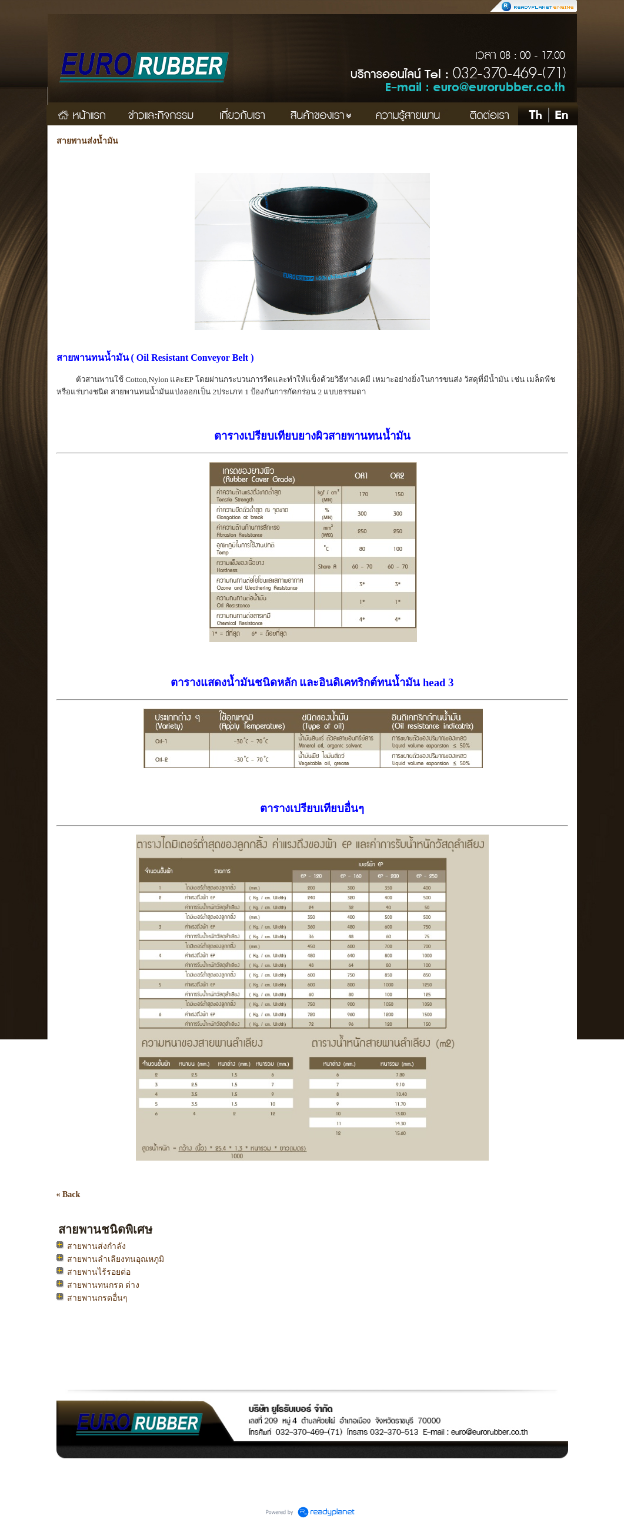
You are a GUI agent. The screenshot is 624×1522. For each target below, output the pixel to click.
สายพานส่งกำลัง (96, 1246)
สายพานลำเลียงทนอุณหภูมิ (115, 1259)
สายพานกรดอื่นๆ (97, 1298)
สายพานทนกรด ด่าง (103, 1285)
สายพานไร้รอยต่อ (99, 1272)
